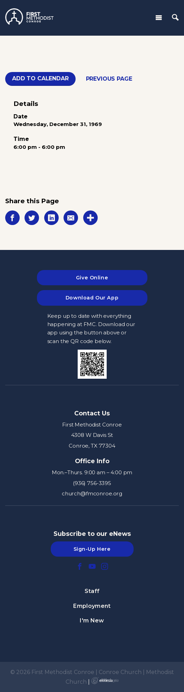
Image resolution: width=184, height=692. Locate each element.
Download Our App (92, 298)
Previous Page (109, 78)
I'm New (92, 620)
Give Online (92, 278)
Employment (91, 606)
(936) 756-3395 (92, 483)
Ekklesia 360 (105, 680)
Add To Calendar (40, 78)
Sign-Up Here (92, 549)
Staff (92, 591)
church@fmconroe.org (92, 493)
